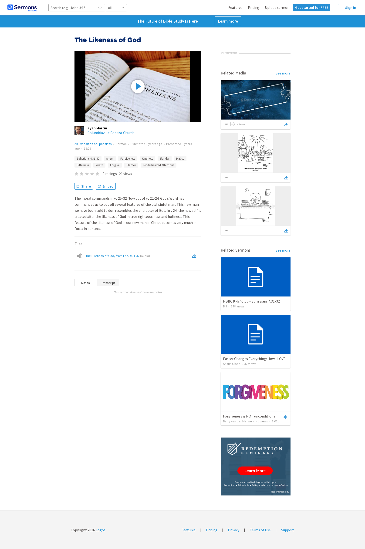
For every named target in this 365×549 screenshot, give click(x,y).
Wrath (99, 165)
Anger (109, 159)
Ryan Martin (97, 128)
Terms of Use (260, 530)
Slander (164, 159)
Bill (225, 306)
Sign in (350, 7)
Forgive (114, 165)
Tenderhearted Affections (158, 165)
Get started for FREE (311, 7)
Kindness (147, 159)
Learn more (228, 21)
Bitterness (83, 165)
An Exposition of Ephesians (93, 144)
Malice (180, 159)
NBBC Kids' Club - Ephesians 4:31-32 (251, 301)
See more (283, 73)
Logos (100, 530)
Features (235, 7)
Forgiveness (127, 159)
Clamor (131, 165)
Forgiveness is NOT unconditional (250, 416)
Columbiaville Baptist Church (111, 132)
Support (287, 530)
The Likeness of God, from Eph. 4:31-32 (118, 256)
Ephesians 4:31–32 (88, 159)
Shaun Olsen (231, 364)
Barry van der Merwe (237, 421)
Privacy (233, 530)
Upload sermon (277, 7)
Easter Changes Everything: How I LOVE (254, 358)
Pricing (253, 7)
